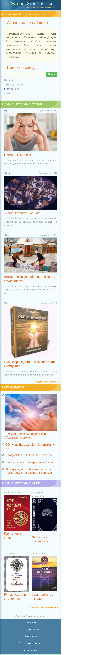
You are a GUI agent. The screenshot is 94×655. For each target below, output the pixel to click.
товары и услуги (15, 84)
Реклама (31, 636)
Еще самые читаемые (47, 381)
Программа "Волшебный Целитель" (29, 455)
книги (8, 93)
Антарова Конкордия (38, 494)
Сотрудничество (31, 643)
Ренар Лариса (12, 492)
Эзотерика (11, 14)
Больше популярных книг (45, 606)
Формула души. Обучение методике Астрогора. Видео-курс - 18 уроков (29, 470)
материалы (12, 88)
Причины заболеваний (20, 155)
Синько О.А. (11, 553)
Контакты (31, 650)
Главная (31, 622)
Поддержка (30, 629)
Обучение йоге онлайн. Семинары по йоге (30, 446)
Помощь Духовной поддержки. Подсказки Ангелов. (26, 435)
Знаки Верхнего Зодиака (22, 213)
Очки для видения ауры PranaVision (29, 462)
